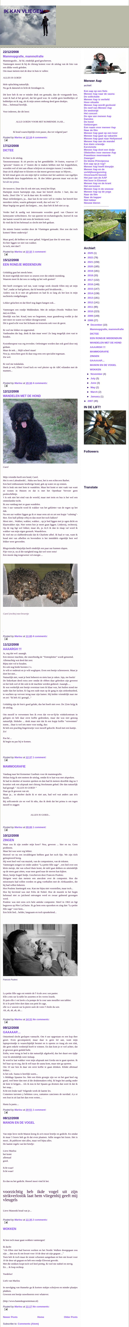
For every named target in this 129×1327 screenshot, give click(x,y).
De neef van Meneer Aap (98, 107)
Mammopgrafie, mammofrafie (23, 56)
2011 (91, 306)
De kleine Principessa (96, 161)
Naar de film (91, 130)
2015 (91, 288)
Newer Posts (10, 1317)
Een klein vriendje (94, 144)
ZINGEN (8, 840)
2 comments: (40, 1219)
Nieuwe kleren (92, 202)
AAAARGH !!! (12, 649)
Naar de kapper (92, 197)
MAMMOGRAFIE (14, 766)
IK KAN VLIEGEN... (25, 11)
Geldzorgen (90, 124)
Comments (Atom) (28, 1323)
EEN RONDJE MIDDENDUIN (22, 264)
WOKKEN (9, 1228)
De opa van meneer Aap (97, 116)
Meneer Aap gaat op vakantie (100, 135)
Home (40, 1317)
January (95, 396)
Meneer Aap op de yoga (97, 191)
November (97, 374)
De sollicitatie (92, 96)
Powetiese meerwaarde (97, 155)
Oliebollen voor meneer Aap (100, 152)
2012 (91, 302)
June (94, 383)
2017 (91, 279)
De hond (89, 121)
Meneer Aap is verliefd (97, 99)
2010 (91, 311)
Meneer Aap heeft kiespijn (99, 166)
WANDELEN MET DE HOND (22, 396)
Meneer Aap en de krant (97, 183)
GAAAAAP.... (12, 1032)
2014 (91, 293)
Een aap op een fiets (95, 91)
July (93, 378)
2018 (91, 275)
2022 (91, 257)
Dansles (88, 119)
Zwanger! (89, 158)
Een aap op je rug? (95, 163)
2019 (91, 271)
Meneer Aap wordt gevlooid (99, 105)
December (97, 324)
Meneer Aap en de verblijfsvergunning (95, 171)
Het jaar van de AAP (95, 177)
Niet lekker (90, 200)
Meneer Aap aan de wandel (99, 141)
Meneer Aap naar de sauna (99, 93)
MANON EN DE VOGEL (19, 1122)
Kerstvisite (90, 147)
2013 (91, 297)
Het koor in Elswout (95, 180)
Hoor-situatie (91, 102)
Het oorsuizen (92, 186)
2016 (91, 284)
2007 (91, 401)
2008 (91, 320)
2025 (91, 253)
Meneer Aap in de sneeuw (98, 188)
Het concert (90, 113)
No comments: (41, 1019)
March (94, 391)
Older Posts (71, 1317)
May (93, 387)
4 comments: (40, 137)
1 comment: (39, 251)
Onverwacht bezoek (95, 175)
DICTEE (8, 150)
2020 (91, 266)
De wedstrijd (91, 110)
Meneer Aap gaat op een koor (101, 133)
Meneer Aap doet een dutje (99, 149)
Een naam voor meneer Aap (100, 127)
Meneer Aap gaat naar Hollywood (103, 138)
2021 (91, 262)
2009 (91, 315)
